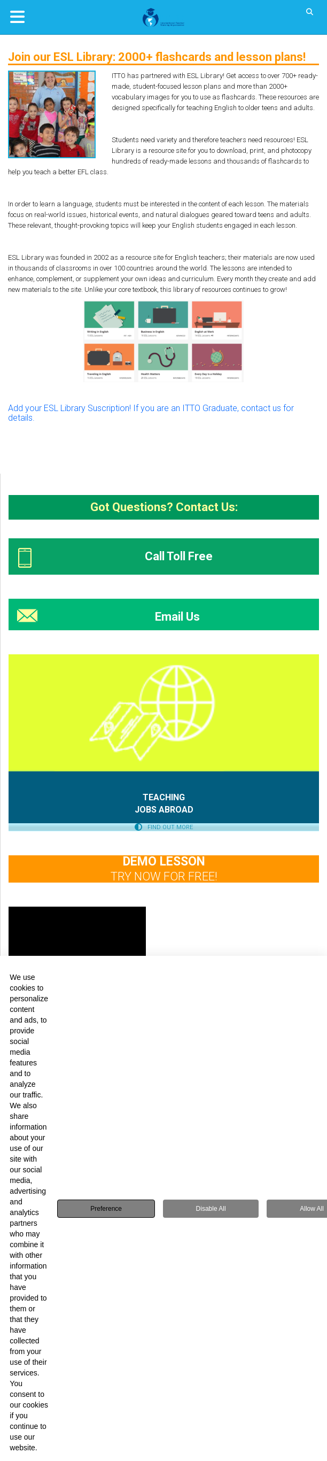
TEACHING (164, 797)
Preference (106, 1208)
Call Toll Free (179, 556)
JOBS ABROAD (164, 810)
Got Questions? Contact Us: (164, 507)
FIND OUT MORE (164, 827)
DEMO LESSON (164, 861)
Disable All (211, 1208)
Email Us (177, 616)
